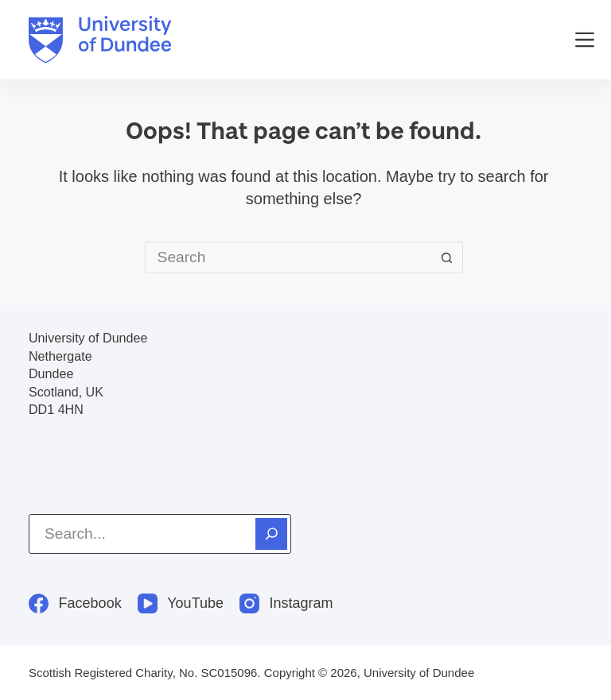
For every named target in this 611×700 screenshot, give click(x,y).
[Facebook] (75, 603)
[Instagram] (286, 603)
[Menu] (584, 39)
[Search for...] (288, 257)
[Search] (271, 534)
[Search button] (447, 257)
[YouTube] (181, 603)
